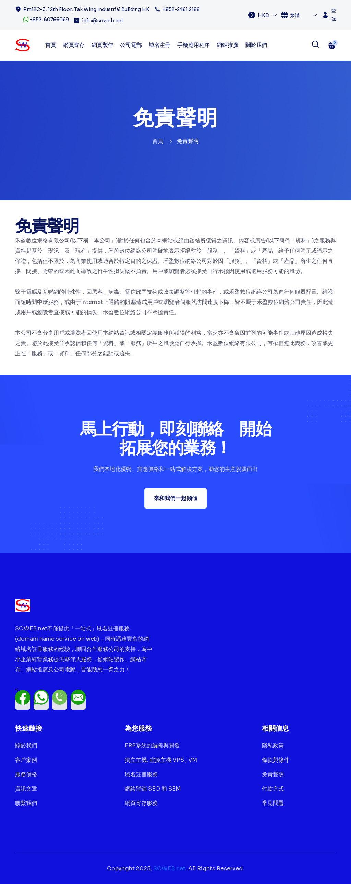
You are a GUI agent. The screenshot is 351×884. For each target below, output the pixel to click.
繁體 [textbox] (295, 15)
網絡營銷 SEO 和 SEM (153, 788)
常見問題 (273, 803)
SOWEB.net (169, 868)
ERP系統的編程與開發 (152, 745)
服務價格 (26, 774)
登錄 (333, 15)
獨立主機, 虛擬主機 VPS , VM (161, 760)
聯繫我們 (26, 803)
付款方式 (273, 788)
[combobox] (267, 15)
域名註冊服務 (141, 774)
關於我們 (256, 45)
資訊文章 (26, 788)
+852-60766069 (46, 19)
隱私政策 (273, 745)
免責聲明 (273, 774)
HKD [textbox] (263, 15)
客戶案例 (26, 760)
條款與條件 (275, 760)
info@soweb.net (102, 20)
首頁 (157, 141)
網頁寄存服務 (141, 803)
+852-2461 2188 (181, 9)
